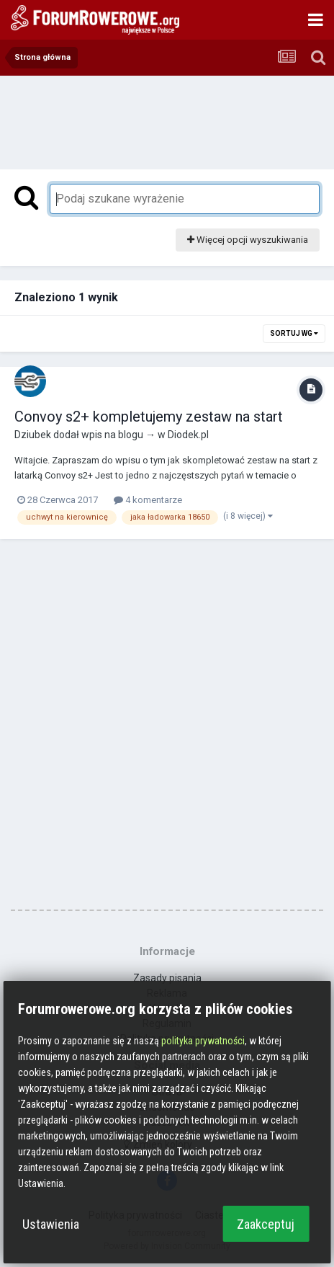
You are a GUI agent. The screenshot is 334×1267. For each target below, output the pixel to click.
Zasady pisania (167, 978)
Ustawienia (50, 1224)
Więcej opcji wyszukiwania (247, 239)
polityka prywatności (203, 1040)
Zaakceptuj (265, 1224)
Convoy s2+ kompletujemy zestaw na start (148, 416)
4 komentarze (148, 499)
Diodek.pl (188, 434)
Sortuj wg (294, 333)
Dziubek (32, 434)
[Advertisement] (167, 119)
